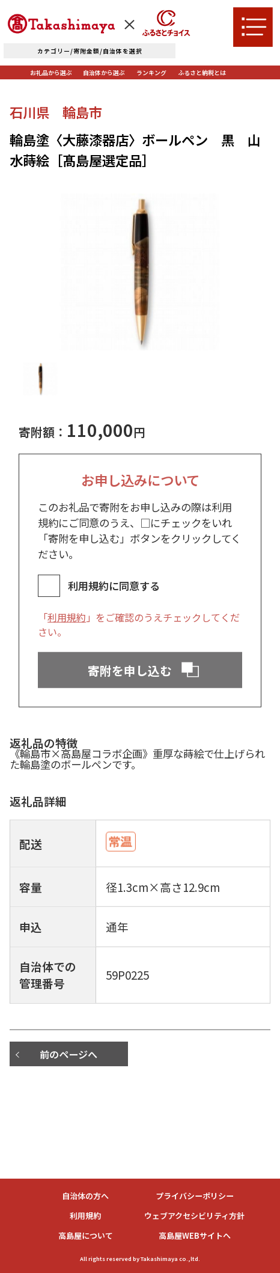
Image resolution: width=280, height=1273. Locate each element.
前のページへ (68, 1054)
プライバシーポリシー (195, 1196)
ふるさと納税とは (202, 72)
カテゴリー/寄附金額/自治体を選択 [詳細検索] (89, 50)
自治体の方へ (85, 1196)
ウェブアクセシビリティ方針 (194, 1216)
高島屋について (85, 1235)
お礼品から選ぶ (51, 72)
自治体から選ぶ (104, 72)
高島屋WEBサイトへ (195, 1235)
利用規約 (66, 636)
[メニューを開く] (253, 27)
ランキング (151, 72)
